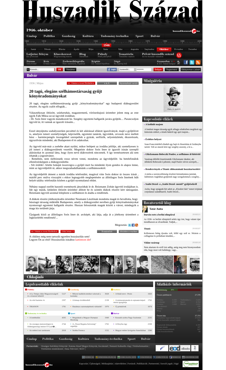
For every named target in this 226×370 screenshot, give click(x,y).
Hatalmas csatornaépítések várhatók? (87, 306)
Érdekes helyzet (154, 139)
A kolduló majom (154, 124)
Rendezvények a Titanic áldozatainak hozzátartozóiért (173, 169)
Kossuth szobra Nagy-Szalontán (128, 317)
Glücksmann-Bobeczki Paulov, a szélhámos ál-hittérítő (173, 154)
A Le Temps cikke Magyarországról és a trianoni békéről (42, 295)
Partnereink (154, 363)
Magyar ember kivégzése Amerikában (130, 330)
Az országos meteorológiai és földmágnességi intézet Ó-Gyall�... (41, 325)
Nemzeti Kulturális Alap (120, 346)
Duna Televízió (71, 349)
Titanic (147, 228)
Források (131, 363)
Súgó (176, 363)
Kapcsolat (83, 363)
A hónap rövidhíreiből (81, 300)
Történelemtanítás (140, 346)
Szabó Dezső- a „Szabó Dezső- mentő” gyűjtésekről (171, 184)
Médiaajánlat (107, 363)
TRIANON (34, 306)
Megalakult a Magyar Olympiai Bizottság (84, 318)
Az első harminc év (37, 300)
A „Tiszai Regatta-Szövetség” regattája (83, 325)
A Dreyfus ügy (121, 324)
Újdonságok (94, 363)
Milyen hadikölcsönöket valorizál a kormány (85, 295)
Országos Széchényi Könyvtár (54, 346)
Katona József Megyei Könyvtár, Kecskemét (88, 346)
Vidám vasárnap (152, 242)
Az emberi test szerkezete (40, 330)
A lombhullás (35, 317)
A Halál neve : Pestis (123, 294)
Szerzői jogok (166, 363)
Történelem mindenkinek (52, 349)
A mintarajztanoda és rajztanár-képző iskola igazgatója (129, 301)
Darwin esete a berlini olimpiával (159, 214)
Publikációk (142, 363)
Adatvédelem (120, 363)
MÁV (82, 349)
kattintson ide (82, 239)
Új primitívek (120, 306)
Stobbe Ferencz (78, 330)
